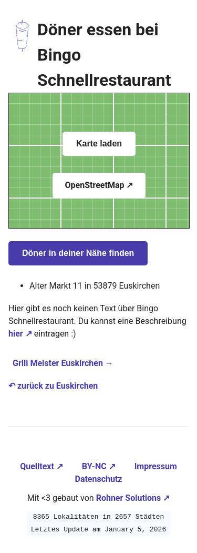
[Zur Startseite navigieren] (22, 55)
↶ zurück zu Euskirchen (53, 386)
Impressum (155, 466)
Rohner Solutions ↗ (133, 498)
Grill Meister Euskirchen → (63, 363)
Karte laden (99, 143)
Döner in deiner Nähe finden (78, 253)
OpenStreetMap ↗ (99, 185)
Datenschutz (98, 479)
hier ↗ (20, 334)
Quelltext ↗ (42, 466)
